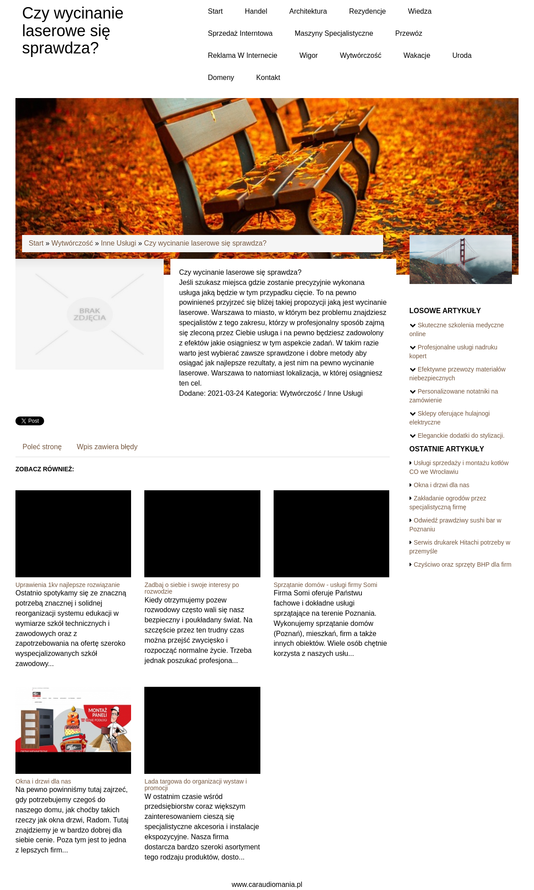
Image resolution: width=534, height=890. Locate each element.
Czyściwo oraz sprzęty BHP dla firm (462, 564)
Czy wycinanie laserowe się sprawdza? (205, 243)
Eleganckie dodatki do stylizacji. (461, 435)
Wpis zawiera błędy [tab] (107, 447)
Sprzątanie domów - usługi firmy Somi (325, 584)
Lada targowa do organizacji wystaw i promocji (195, 785)
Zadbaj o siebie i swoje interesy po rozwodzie (191, 588)
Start (36, 243)
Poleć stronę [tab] (42, 447)
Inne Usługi (118, 243)
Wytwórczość (72, 243)
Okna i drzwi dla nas (43, 781)
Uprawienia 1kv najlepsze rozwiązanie (67, 584)
